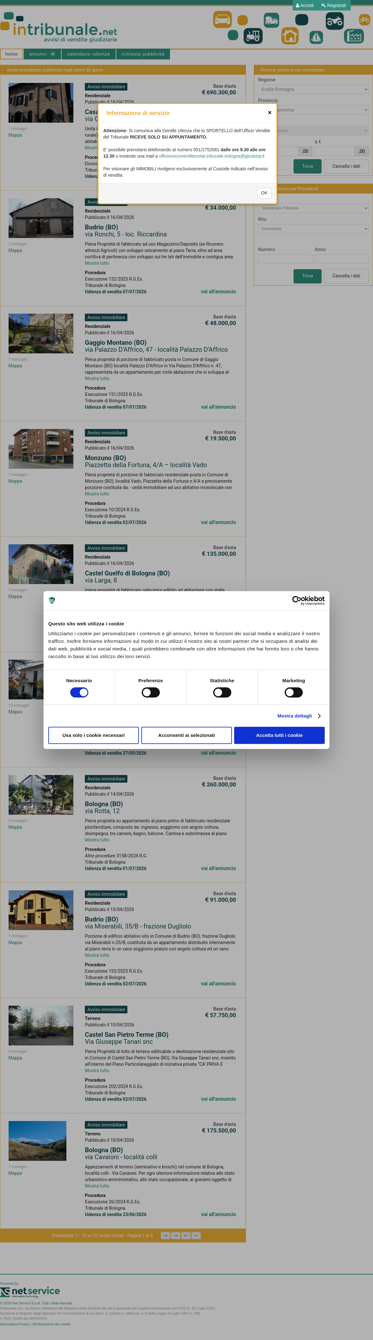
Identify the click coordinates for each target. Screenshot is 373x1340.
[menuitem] (305, 5)
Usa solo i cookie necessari (94, 735)
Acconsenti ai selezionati (186, 735)
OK (264, 224)
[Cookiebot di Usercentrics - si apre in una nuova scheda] (297, 600)
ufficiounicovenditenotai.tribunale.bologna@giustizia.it (211, 187)
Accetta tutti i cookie (279, 735)
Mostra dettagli (294, 715)
